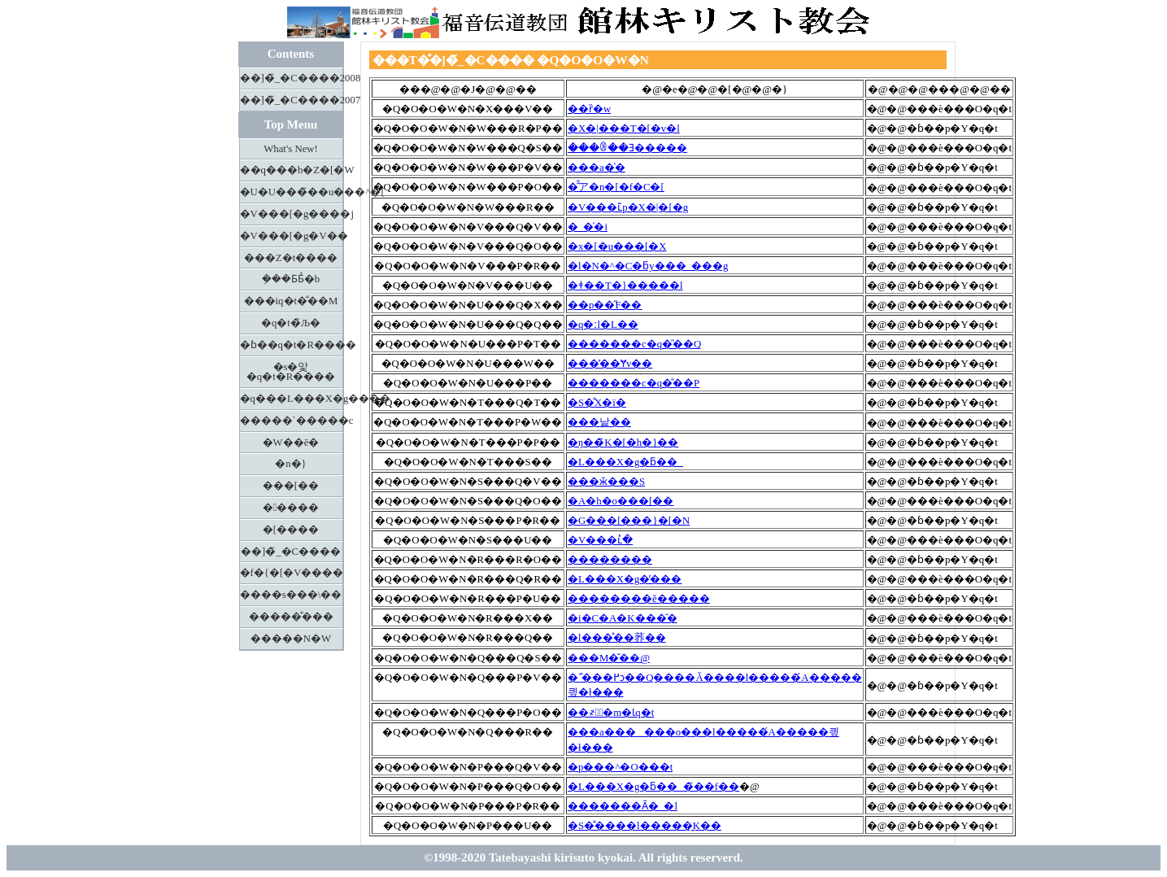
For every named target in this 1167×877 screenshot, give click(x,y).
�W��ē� (291, 442)
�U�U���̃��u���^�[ (291, 192)
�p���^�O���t (620, 767)
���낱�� (599, 422)
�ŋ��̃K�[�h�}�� (623, 442)
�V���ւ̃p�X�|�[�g (628, 207)
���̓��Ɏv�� (610, 363)
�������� (610, 559)
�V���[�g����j (291, 214)
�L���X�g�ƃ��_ (625, 462)
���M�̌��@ (609, 658)
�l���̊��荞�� (617, 638)
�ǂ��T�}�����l (625, 285)
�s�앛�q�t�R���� (291, 372)
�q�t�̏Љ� (290, 323)
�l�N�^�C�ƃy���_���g (648, 266)
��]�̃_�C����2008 (291, 78)
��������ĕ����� (639, 598)
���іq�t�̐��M (291, 301)
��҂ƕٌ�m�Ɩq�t (611, 712)
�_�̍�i (587, 227)
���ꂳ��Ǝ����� (627, 148)
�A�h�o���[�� (620, 501)
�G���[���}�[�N (629, 520)
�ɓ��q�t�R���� (291, 345)
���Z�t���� (290, 258)
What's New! (290, 149)
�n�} (291, 463)
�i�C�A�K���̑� (622, 618)
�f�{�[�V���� (291, 572)
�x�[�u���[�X (617, 246)
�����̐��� (291, 616)
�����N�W (290, 638)
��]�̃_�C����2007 (291, 100)
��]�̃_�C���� (291, 551)
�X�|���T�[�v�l (624, 128)
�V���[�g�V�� (291, 236)
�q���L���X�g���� (291, 398)
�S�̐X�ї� (597, 402)
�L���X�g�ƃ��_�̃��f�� (653, 786)
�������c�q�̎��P (633, 383)
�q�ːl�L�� (603, 324)
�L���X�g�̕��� (624, 579)
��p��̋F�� (605, 305)
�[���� (291, 529)
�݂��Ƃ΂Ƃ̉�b (291, 279)
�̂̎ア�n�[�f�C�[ (616, 187)
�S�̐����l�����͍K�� (644, 825)
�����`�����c (291, 420)
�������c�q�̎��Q (634, 344)
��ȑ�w (589, 109)
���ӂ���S (606, 481)
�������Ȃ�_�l (622, 806)
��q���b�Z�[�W (291, 170)
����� (291, 507)
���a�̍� (596, 167)
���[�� (291, 485)
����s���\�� (291, 594)
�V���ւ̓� (600, 540)
